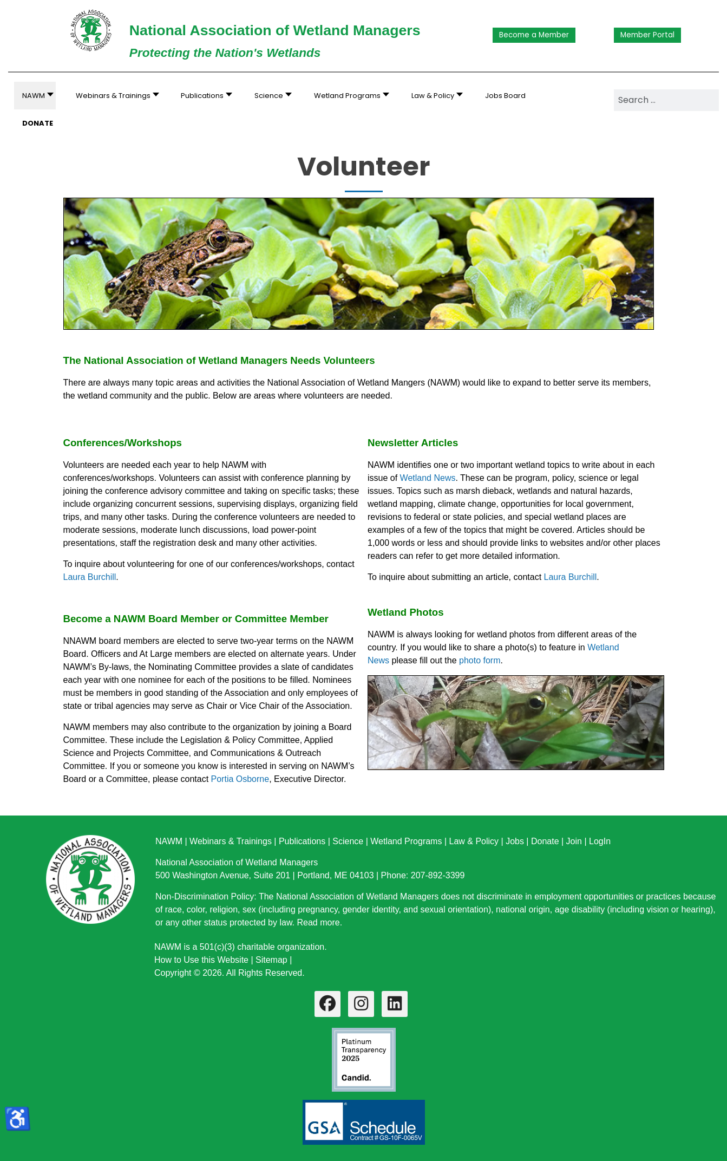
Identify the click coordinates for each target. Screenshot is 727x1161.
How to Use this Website (201, 959)
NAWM (168, 841)
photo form (479, 660)
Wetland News (428, 477)
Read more (318, 922)
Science (347, 841)
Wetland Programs (406, 841)
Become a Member (534, 35)
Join (574, 841)
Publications (302, 841)
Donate (545, 841)
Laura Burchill (89, 577)
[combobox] (666, 100)
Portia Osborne (240, 779)
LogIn (600, 841)
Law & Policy (474, 841)
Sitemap (271, 959)
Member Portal (647, 35)
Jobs (515, 841)
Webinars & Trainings (230, 841)
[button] (114, 95)
